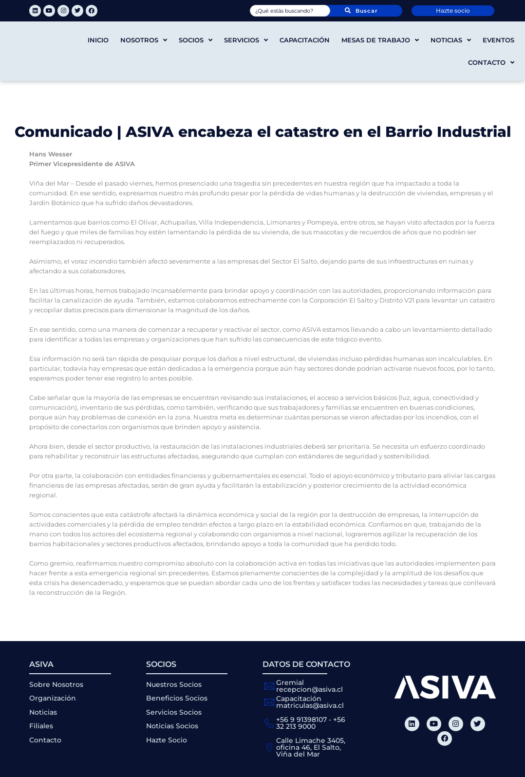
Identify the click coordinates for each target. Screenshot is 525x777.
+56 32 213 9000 (310, 723)
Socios (195, 40)
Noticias (451, 40)
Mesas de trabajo (380, 40)
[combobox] (290, 11)
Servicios (246, 40)
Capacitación (305, 40)
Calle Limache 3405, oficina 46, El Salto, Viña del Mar (310, 747)
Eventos (498, 40)
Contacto (491, 63)
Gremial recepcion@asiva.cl (309, 686)
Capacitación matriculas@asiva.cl (310, 702)
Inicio (98, 40)
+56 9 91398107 (301, 719)
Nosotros (143, 40)
